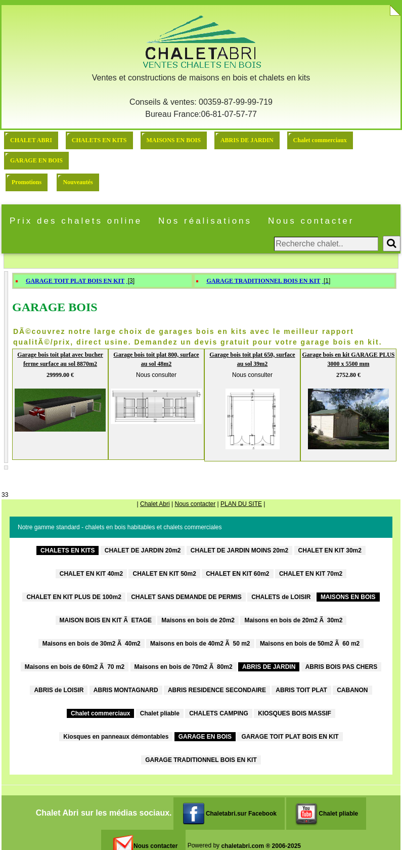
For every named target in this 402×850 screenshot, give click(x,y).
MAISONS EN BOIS (174, 140)
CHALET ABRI (31, 140)
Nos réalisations (205, 221)
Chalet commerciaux (320, 140)
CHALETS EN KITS (99, 140)
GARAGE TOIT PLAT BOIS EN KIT (75, 280)
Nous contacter (311, 221)
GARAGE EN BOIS (36, 160)
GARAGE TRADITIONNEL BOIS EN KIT (263, 280)
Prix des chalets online (76, 221)
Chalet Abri (155, 503)
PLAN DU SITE (241, 503)
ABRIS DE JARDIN (247, 140)
